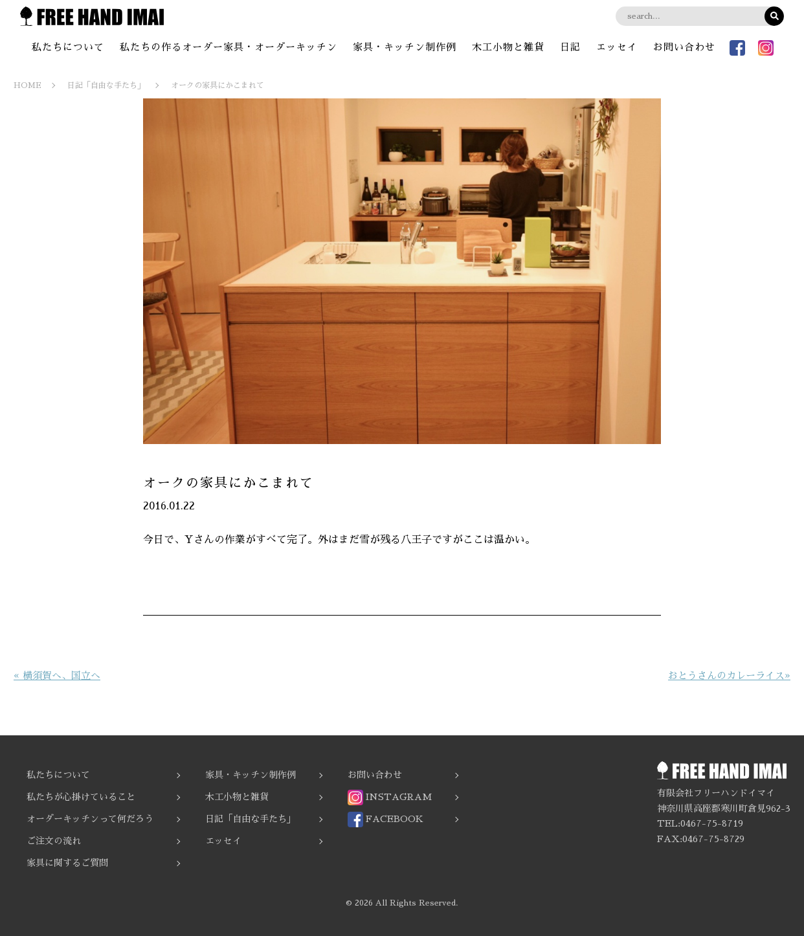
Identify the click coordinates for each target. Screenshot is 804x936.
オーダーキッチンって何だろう (90, 818)
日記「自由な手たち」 (250, 818)
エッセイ (617, 47)
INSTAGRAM (390, 797)
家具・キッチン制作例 (404, 47)
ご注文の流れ (54, 840)
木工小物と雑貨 (508, 47)
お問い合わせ (684, 47)
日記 (570, 47)
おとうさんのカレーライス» (729, 675)
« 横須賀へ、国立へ (57, 675)
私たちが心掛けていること (81, 796)
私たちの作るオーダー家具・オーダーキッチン (228, 47)
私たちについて (68, 47)
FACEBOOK (385, 819)
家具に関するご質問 (67, 862)
